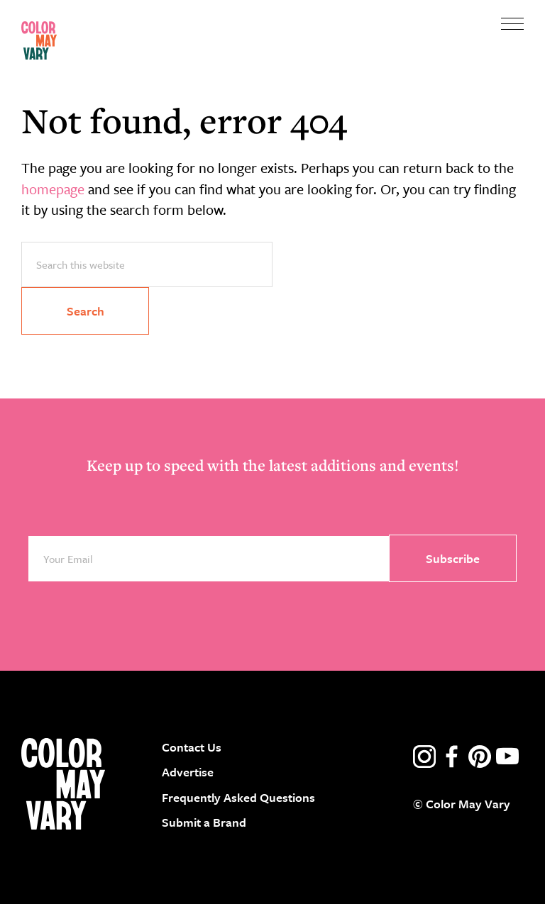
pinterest (479, 756)
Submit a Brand (204, 822)
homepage (52, 189)
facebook (452, 756)
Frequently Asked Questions (238, 797)
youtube (507, 756)
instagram (424, 756)
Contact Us (191, 747)
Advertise (188, 772)
